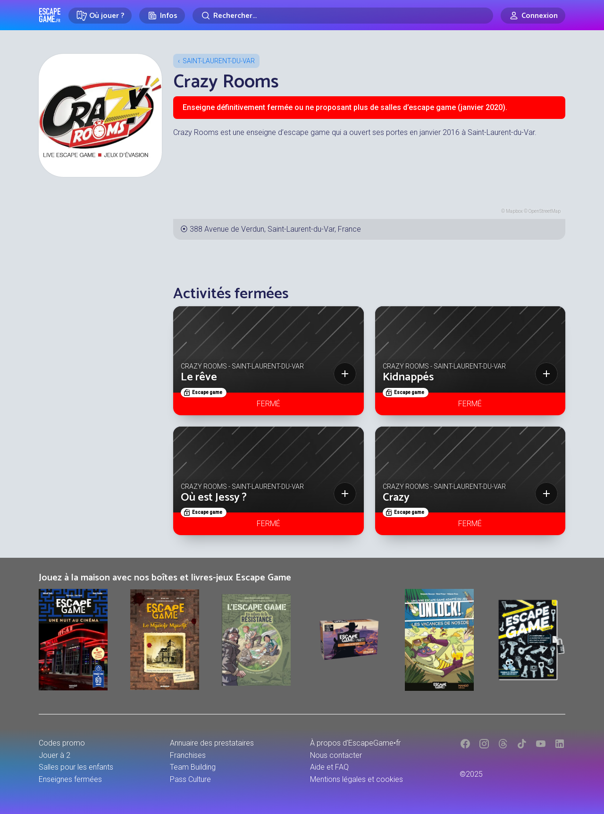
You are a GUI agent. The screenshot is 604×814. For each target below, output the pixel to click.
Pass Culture (190, 779)
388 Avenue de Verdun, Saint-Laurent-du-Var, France (275, 229)
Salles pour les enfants (76, 767)
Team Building (193, 767)
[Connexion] (533, 16)
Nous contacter (336, 755)
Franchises (188, 755)
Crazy (396, 497)
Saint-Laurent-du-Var (219, 61)
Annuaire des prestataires (212, 742)
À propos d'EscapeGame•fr (355, 742)
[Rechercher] (343, 16)
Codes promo (62, 742)
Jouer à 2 (54, 755)
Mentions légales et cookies (356, 779)
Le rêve (199, 377)
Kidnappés (408, 377)
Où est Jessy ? (214, 497)
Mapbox (514, 211)
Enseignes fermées (70, 779)
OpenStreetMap (544, 211)
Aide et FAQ (329, 767)
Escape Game (50, 15)
